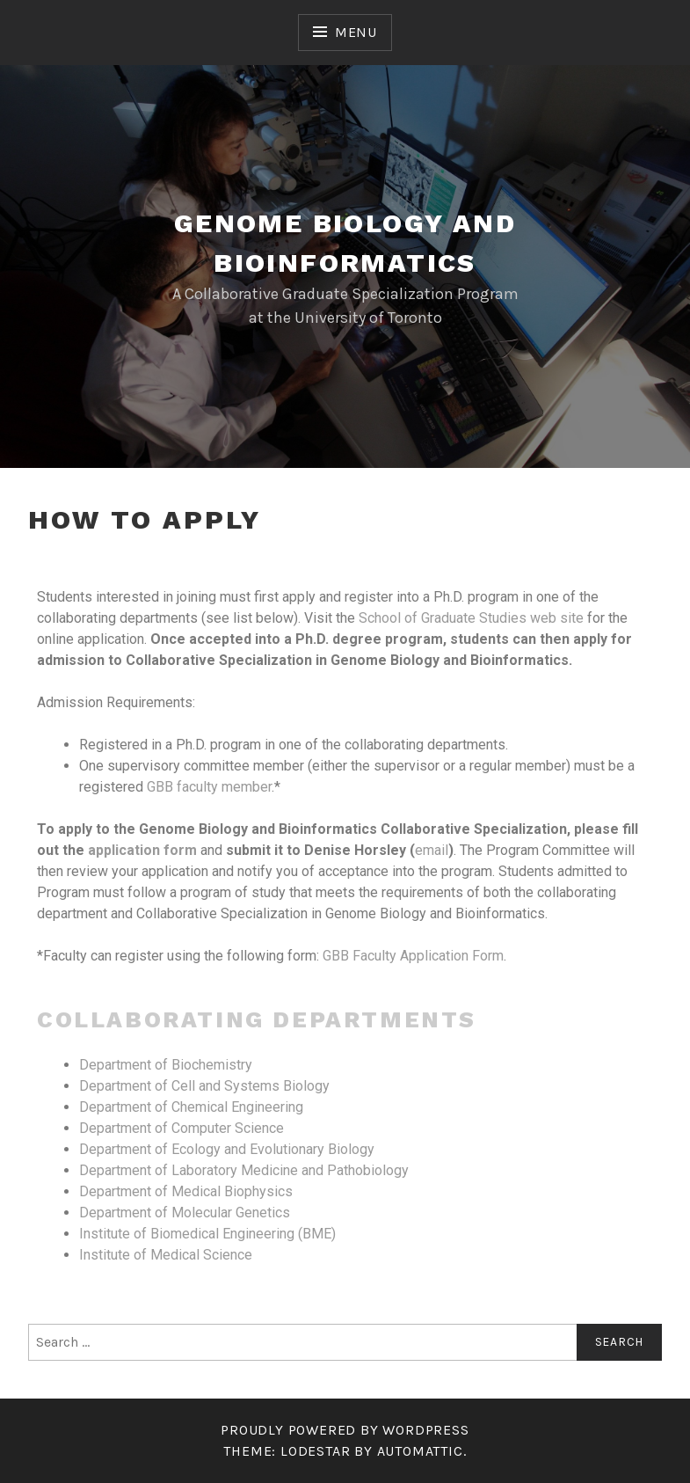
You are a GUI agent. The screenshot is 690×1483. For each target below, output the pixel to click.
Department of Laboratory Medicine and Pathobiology (244, 1170)
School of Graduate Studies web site (471, 618)
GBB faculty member (209, 786)
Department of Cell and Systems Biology (204, 1086)
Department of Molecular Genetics (184, 1212)
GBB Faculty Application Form (413, 955)
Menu (356, 32)
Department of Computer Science (181, 1128)
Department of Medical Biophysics (186, 1191)
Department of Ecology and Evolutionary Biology (226, 1149)
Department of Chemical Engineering (191, 1107)
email (431, 850)
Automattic (420, 1451)
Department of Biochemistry (165, 1064)
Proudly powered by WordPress (344, 1429)
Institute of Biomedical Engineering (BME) (207, 1233)
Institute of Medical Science (165, 1254)
